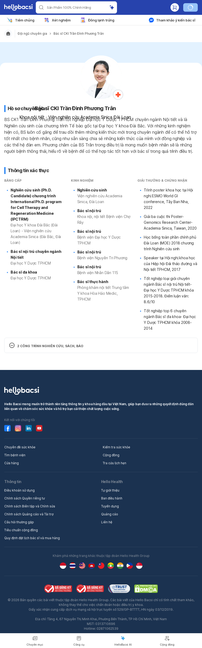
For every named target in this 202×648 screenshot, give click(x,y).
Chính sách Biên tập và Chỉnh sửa (29, 506)
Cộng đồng (111, 455)
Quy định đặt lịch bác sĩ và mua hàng (32, 538)
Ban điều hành (111, 498)
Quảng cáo (109, 514)
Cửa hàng (11, 463)
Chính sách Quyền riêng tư (24, 498)
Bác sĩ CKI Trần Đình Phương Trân (78, 33)
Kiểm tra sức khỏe (116, 447)
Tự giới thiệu (110, 490)
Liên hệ (106, 522)
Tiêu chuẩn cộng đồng (21, 530)
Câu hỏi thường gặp (19, 522)
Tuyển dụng (110, 506)
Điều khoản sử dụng (19, 490)
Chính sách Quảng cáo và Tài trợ (28, 514)
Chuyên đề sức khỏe (19, 447)
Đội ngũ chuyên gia (32, 33)
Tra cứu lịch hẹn (114, 463)
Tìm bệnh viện (14, 455)
